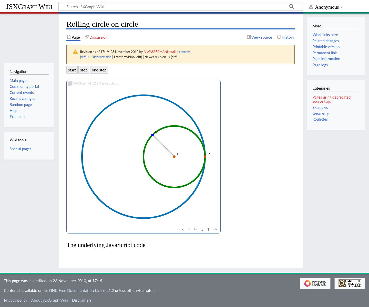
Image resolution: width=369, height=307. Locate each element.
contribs (184, 52)
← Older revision (99, 57)
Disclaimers (81, 300)
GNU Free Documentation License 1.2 (81, 290)
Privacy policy (15, 300)
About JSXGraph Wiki (49, 300)
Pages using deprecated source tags (331, 99)
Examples (320, 107)
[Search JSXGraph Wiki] (181, 6)
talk (173, 52)
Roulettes (320, 119)
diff (83, 57)
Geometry (320, 113)
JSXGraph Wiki (29, 6)
